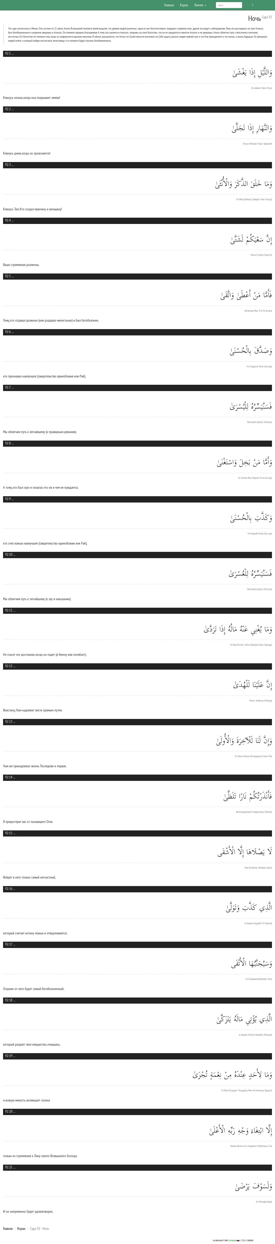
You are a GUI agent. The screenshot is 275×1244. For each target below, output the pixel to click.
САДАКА (250, 1240)
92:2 (8, 109)
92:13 (8, 721)
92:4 (8, 220)
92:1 (8, 53)
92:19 (8, 1055)
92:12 (8, 666)
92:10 (8, 554)
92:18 (8, 1000)
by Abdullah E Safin (220, 1240)
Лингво (200, 5)
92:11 (8, 610)
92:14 (8, 777)
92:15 (8, 833)
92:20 (8, 1111)
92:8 (8, 443)
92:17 (8, 944)
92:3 (8, 164)
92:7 (8, 387)
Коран (184, 5)
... (13, 53)
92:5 (8, 276)
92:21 (8, 1167)
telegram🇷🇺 (234, 1240)
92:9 (8, 498)
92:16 (8, 888)
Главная (169, 5)
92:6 (8, 331)
